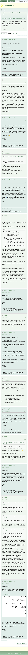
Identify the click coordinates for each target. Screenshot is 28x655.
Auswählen (7, 594)
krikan (5, 80)
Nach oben (3, 641)
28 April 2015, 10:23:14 (6, 438)
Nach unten (4, 33)
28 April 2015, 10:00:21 (6, 380)
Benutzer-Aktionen (21, 35)
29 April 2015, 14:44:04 (6, 583)
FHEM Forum (9, 6)
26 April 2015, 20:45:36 (6, 82)
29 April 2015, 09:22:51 (6, 499)
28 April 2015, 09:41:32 (6, 334)
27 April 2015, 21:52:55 (6, 182)
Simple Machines (17, 653)
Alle (16, 33)
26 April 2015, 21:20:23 (6, 153)
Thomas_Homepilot (9, 39)
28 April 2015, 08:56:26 (6, 292)
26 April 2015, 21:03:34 (6, 120)
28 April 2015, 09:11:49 (6, 317)
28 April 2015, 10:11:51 (6, 411)
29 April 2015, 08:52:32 (6, 467)
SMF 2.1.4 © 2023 (10, 653)
